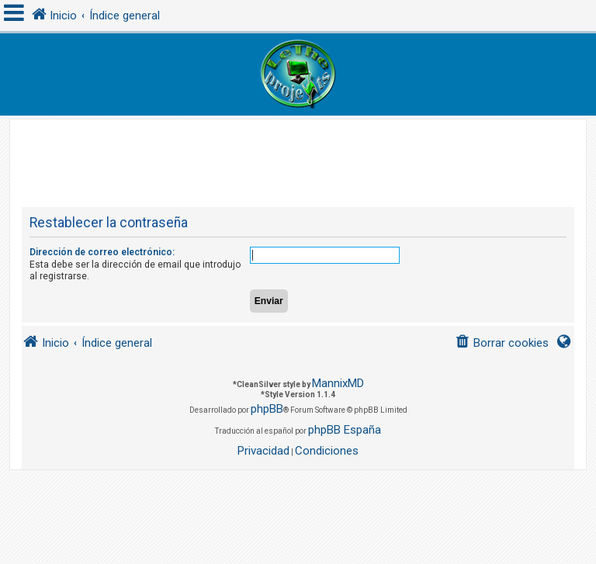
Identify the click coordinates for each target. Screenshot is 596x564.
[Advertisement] (304, 154)
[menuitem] (501, 343)
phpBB (267, 409)
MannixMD (338, 383)
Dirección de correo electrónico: (102, 252)
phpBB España (344, 430)
